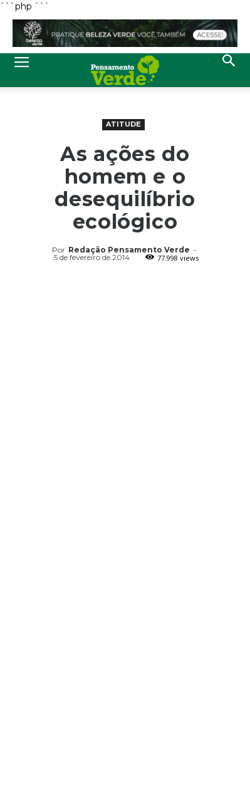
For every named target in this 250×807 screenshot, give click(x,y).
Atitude (123, 124)
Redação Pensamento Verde (129, 249)
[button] (229, 70)
